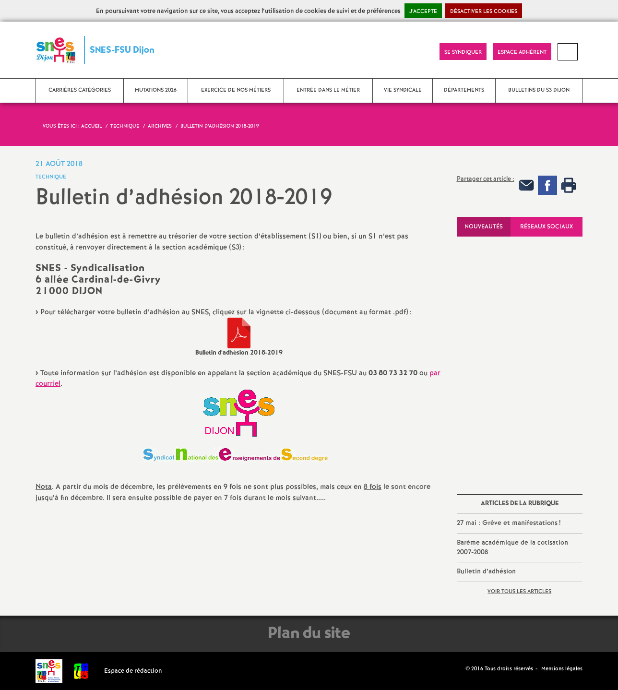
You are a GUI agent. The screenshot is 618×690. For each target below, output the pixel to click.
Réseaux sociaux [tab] (546, 227)
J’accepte (423, 11)
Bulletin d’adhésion (486, 571)
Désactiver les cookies (483, 11)
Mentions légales (561, 669)
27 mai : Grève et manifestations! (508, 523)
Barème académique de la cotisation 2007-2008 (512, 547)
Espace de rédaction (133, 671)
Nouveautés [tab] (483, 227)
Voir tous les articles (519, 591)
